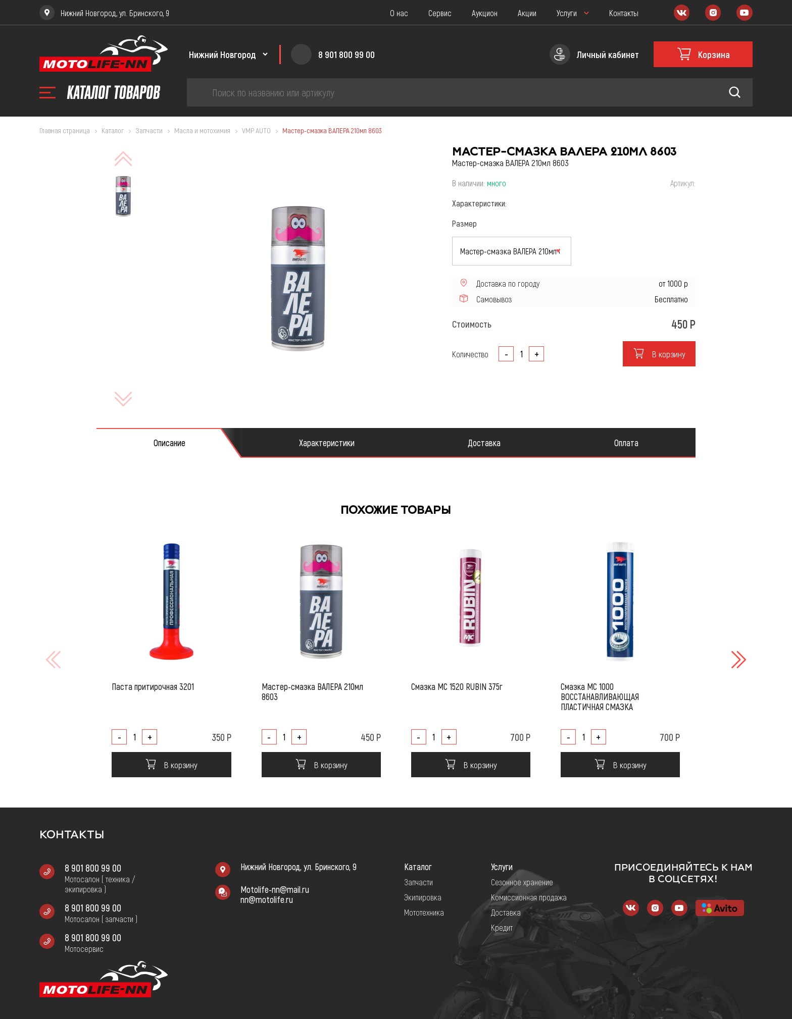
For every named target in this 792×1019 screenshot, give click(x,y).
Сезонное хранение (522, 882)
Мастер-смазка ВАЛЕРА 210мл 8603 (312, 691)
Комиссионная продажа (529, 897)
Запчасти (418, 882)
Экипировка (422, 897)
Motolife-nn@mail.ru (274, 889)
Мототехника (424, 912)
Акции (527, 13)
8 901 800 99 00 (93, 868)
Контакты (623, 13)
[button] (737, 660)
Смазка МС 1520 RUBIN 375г (457, 686)
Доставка (506, 912)
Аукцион (485, 13)
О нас (399, 13)
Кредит (502, 927)
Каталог (418, 867)
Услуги (567, 13)
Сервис (440, 13)
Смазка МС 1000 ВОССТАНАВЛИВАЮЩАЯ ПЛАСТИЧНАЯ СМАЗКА (600, 696)
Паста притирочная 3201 (153, 686)
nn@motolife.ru (266, 899)
